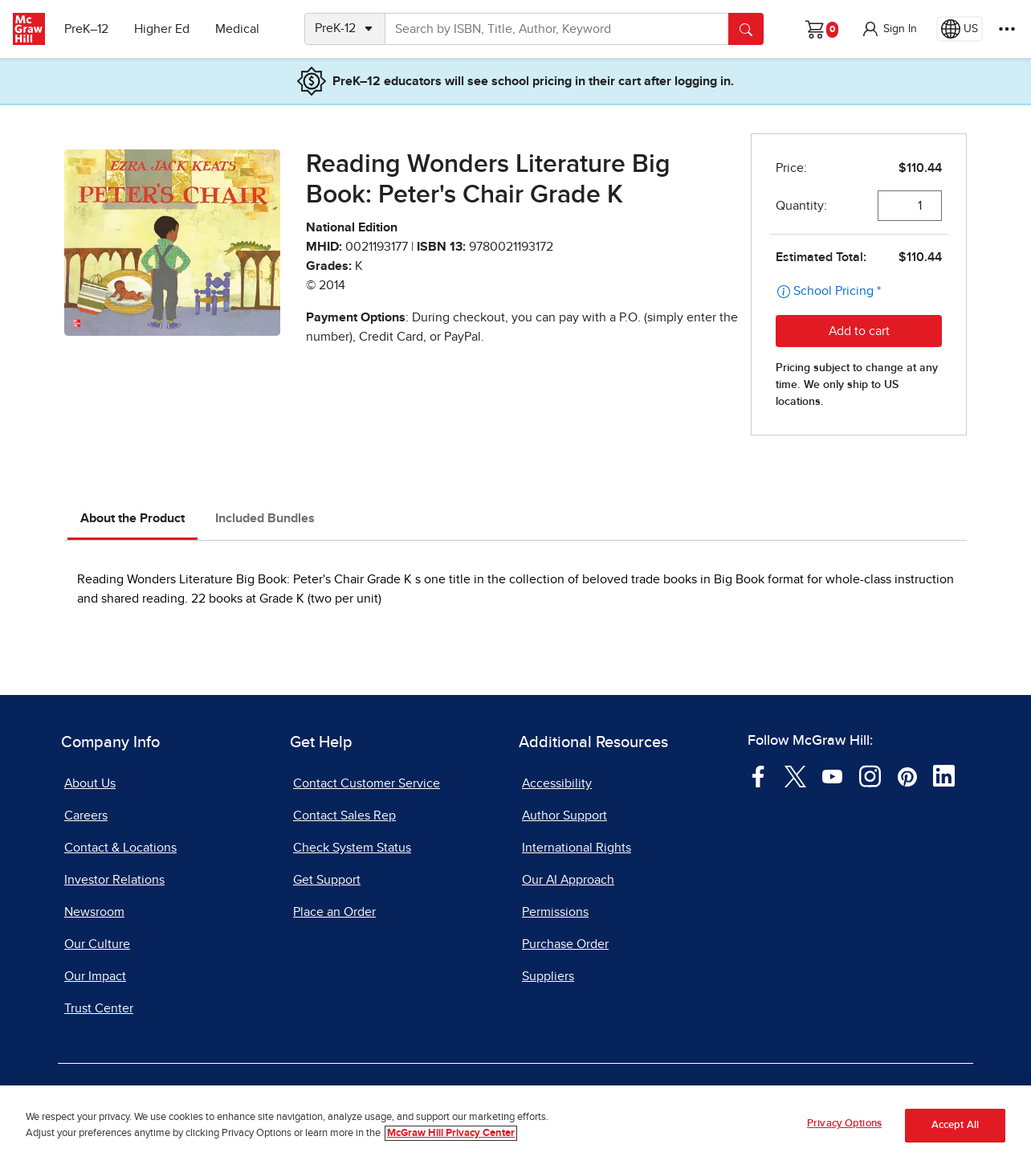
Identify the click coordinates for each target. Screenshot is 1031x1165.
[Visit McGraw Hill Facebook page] (758, 775)
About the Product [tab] (132, 518)
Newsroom (94, 911)
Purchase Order (565, 944)
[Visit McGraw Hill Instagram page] (870, 775)
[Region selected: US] (959, 29)
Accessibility (557, 783)
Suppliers (548, 976)
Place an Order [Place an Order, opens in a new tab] (334, 911)
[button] (888, 29)
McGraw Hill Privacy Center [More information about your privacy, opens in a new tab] (451, 1133)
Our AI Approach (568, 879)
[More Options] (1007, 29)
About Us (90, 783)
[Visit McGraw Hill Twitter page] (795, 775)
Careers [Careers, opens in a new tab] (86, 815)
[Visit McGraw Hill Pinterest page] (907, 775)
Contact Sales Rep (344, 815)
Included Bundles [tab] (265, 518)
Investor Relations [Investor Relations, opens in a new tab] (114, 879)
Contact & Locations (120, 847)
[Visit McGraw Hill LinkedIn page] (944, 775)
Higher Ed (161, 28)
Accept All (955, 1126)
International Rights (576, 847)
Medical (237, 28)
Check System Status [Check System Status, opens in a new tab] (352, 847)
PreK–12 (86, 28)
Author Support (564, 815)
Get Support (327, 879)
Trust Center (98, 1008)
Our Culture (97, 944)
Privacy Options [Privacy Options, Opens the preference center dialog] (844, 1124)
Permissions (555, 911)
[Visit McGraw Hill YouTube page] (832, 775)
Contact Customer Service (366, 783)
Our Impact (95, 976)
